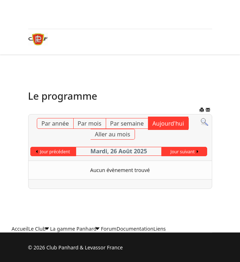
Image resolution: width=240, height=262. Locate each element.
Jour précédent (55, 152)
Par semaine (127, 123)
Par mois (89, 123)
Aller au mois (112, 134)
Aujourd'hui (168, 123)
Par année (55, 123)
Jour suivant (182, 152)
